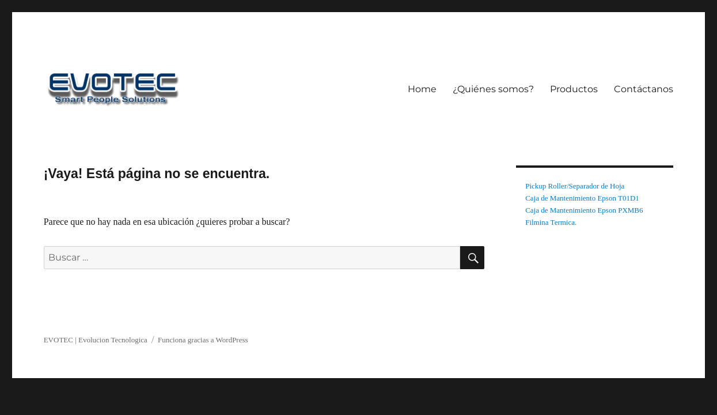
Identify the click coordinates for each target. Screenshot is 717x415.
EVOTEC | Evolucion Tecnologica (95, 339)
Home (422, 89)
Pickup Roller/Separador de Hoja (574, 186)
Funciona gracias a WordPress (203, 339)
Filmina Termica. (550, 222)
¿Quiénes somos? (493, 89)
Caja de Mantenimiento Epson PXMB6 (584, 210)
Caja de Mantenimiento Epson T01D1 (582, 198)
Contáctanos (643, 89)
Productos (574, 89)
